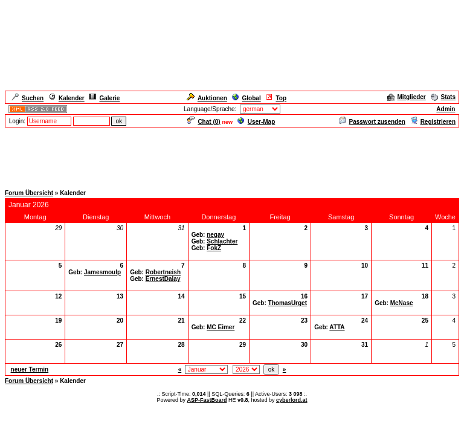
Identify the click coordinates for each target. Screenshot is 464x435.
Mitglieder (406, 97)
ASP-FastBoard (207, 400)
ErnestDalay (163, 279)
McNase (401, 303)
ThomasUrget (287, 303)
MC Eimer (220, 327)
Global (246, 98)
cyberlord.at (292, 400)
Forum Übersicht (29, 193)
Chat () (203, 121)
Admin (445, 109)
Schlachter (222, 241)
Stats (443, 97)
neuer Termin (30, 369)
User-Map (256, 121)
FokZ (214, 248)
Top (275, 98)
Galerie (104, 98)
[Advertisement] (232, 156)
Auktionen (207, 98)
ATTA (336, 327)
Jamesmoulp (102, 272)
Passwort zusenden (372, 121)
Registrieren (433, 121)
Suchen (27, 98)
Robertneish (163, 272)
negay (215, 234)
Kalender (66, 98)
